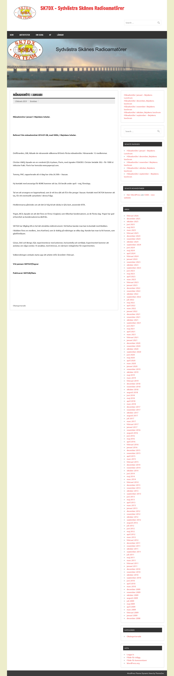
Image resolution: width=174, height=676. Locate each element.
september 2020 (134, 351)
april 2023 (131, 276)
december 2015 (133, 450)
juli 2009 (130, 601)
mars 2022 (131, 308)
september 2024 (134, 244)
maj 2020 (131, 357)
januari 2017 (132, 427)
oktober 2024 (132, 241)
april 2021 (131, 331)
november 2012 (133, 514)
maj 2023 (131, 273)
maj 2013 (131, 499)
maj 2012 (131, 531)
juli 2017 (130, 418)
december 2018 (133, 383)
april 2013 (131, 502)
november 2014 (133, 467)
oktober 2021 (132, 320)
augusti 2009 (132, 598)
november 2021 (133, 317)
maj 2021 (131, 328)
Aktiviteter (24, 35)
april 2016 (131, 441)
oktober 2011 (132, 548)
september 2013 (134, 493)
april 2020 (131, 360)
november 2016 (133, 430)
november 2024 (133, 239)
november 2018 (133, 386)
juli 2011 (130, 554)
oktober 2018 (132, 389)
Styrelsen (33, 101)
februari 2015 (132, 462)
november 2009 (133, 592)
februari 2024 (132, 256)
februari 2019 (132, 380)
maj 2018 (131, 398)
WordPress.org (133, 663)
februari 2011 (132, 563)
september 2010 (134, 577)
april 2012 (131, 534)
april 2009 (131, 606)
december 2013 (133, 485)
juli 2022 (130, 299)
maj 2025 (131, 227)
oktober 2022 (132, 294)
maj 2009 (131, 603)
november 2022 (133, 291)
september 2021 (134, 323)
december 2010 (133, 569)
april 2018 (131, 401)
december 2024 (133, 236)
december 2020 (133, 343)
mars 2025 (131, 230)
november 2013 (133, 488)
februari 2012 (132, 540)
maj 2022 (131, 302)
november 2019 (133, 369)
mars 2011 (131, 560)
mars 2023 (131, 279)
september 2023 (134, 267)
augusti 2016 (132, 433)
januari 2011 (132, 566)
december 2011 (133, 543)
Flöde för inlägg (133, 657)
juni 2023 (131, 270)
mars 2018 (131, 404)
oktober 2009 (132, 595)
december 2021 (133, 314)
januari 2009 (132, 615)
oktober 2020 (132, 349)
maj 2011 (131, 557)
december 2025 (133, 218)
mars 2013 (131, 505)
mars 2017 (131, 421)
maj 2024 (131, 250)
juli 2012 (130, 525)
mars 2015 (131, 459)
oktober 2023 (132, 265)
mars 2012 (131, 537)
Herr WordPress (134, 194)
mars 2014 (131, 479)
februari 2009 (132, 612)
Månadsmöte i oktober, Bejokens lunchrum (142, 112)
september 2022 (134, 296)
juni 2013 (131, 496)
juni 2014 (131, 473)
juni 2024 (131, 247)
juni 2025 (131, 224)
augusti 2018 (132, 392)
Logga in (130, 654)
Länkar (60, 35)
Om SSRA (39, 35)
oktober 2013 (132, 491)
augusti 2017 (132, 415)
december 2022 (133, 288)
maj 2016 (131, 438)
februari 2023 (132, 282)
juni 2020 (131, 354)
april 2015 (131, 456)
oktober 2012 (132, 517)
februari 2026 (132, 215)
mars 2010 (131, 586)
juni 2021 (131, 325)
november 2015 (133, 453)
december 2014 (133, 464)
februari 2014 (132, 482)
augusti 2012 (132, 522)
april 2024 (131, 253)
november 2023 (133, 262)
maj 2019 (131, 375)
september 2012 (134, 519)
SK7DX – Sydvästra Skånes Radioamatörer (82, 8)
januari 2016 (132, 447)
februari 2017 (132, 424)
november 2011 (133, 546)
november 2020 (133, 346)
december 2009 (133, 589)
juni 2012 (131, 528)
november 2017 (133, 409)
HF (50, 35)
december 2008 (133, 618)
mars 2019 (131, 378)
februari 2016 (132, 444)
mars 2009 (131, 609)
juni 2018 (131, 395)
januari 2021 (132, 340)
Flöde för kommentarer (137, 660)
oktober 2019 (132, 372)
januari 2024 (132, 259)
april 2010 (131, 583)
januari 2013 (132, 508)
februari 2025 (132, 233)
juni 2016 (131, 435)
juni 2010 (131, 580)
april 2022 (131, 305)
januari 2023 (132, 285)
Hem (12, 35)
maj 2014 (131, 476)
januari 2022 (132, 311)
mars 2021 (131, 334)
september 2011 (134, 551)
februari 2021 (132, 337)
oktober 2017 (132, 412)
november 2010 (133, 572)
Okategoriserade (134, 636)
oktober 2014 (132, 470)
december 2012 (133, 511)
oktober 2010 (132, 575)
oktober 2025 (132, 221)
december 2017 (133, 407)
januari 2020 (132, 366)
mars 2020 (131, 363)
